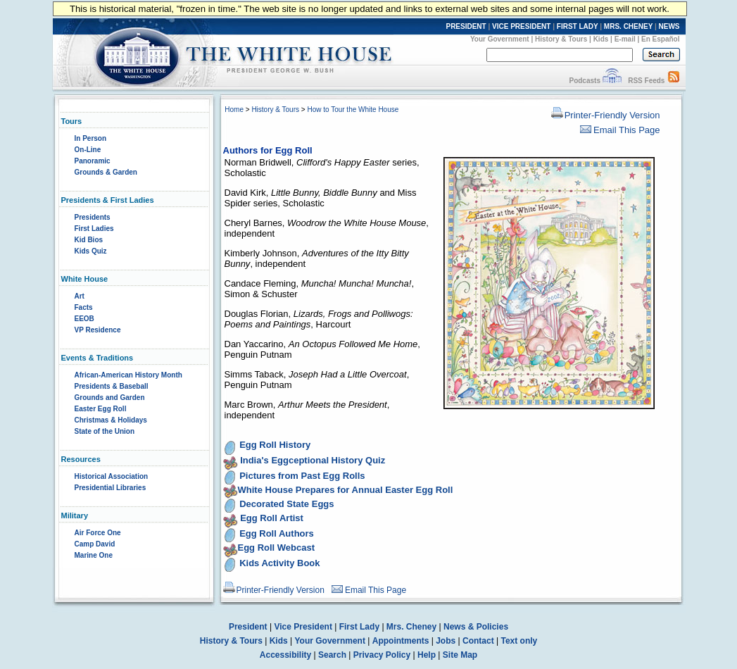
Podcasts (584, 81)
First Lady (359, 627)
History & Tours (561, 39)
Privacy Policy (381, 655)
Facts (84, 307)
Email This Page (620, 130)
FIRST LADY (577, 26)
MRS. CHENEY (628, 26)
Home (234, 109)
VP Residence (98, 330)
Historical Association (112, 476)
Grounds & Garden (106, 172)
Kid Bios (89, 240)
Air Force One (98, 533)
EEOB (84, 319)
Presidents (93, 217)
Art (79, 296)
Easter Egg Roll (101, 409)
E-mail (625, 39)
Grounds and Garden (110, 397)
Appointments (400, 641)
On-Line (88, 150)
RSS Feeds (646, 81)
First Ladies (94, 228)
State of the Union (105, 431)
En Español (660, 39)
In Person (91, 138)
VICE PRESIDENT (521, 26)
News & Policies (475, 627)
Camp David (95, 544)
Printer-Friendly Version (605, 115)
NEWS (669, 26)
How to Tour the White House (352, 109)
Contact (478, 641)
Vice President (303, 627)
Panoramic (93, 161)
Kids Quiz (91, 251)
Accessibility (285, 655)
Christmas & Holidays (111, 420)
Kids (601, 39)
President (248, 627)
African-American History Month (128, 375)
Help (426, 655)
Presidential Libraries (110, 488)
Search (332, 655)
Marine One (94, 555)
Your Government (499, 39)
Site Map (460, 655)
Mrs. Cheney (411, 627)
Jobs (445, 641)
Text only (518, 641)
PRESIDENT (466, 26)
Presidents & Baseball (112, 386)
